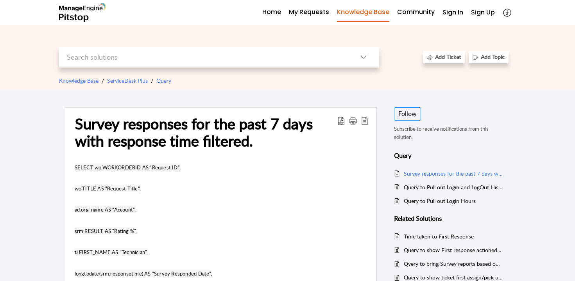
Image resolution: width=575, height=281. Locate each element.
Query (163, 80)
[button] (507, 12)
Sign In (452, 12)
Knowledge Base (79, 80)
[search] (203, 57)
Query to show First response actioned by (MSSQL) (453, 250)
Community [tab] (416, 11)
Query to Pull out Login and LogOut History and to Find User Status (453, 187)
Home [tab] (271, 11)
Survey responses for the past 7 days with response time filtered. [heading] (193, 133)
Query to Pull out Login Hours (440, 201)
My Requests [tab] (309, 11)
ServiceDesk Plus (127, 80)
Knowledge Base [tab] (363, 11)
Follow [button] (407, 113)
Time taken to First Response (439, 236)
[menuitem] (453, 13)
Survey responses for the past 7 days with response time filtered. (453, 173)
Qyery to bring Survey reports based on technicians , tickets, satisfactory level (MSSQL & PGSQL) (453, 263)
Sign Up (483, 12)
